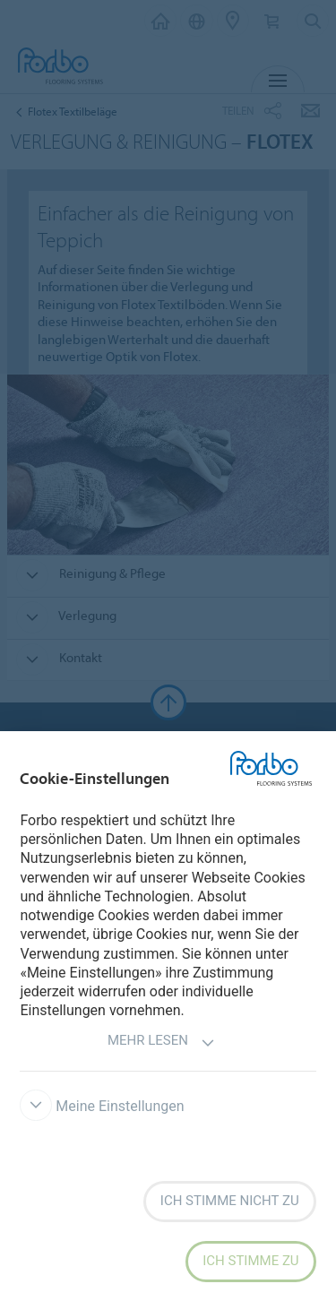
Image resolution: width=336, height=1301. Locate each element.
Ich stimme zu (250, 1261)
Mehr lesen (161, 1042)
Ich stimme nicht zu (229, 1201)
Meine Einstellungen (102, 1106)
